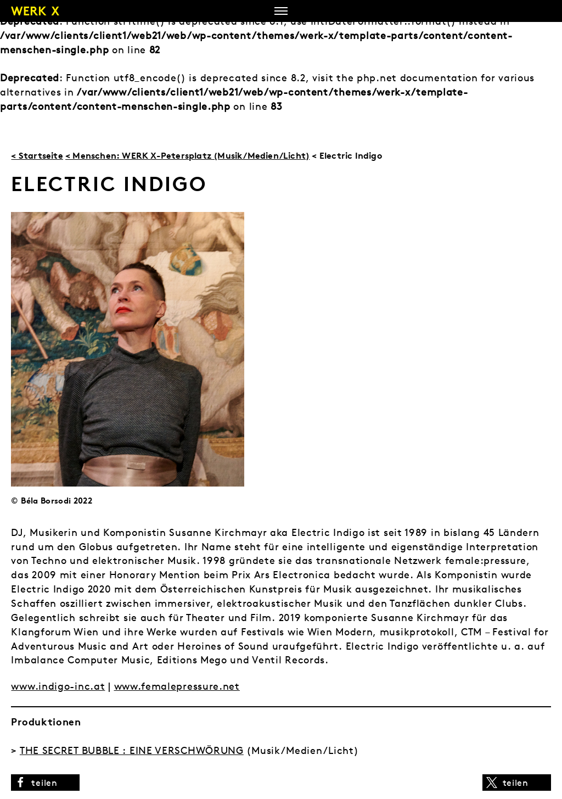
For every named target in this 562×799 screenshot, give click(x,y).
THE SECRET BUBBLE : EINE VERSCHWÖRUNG (132, 750)
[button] (45, 782)
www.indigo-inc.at (58, 686)
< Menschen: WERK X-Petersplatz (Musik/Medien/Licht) (187, 155)
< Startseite (37, 155)
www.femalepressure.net (177, 686)
